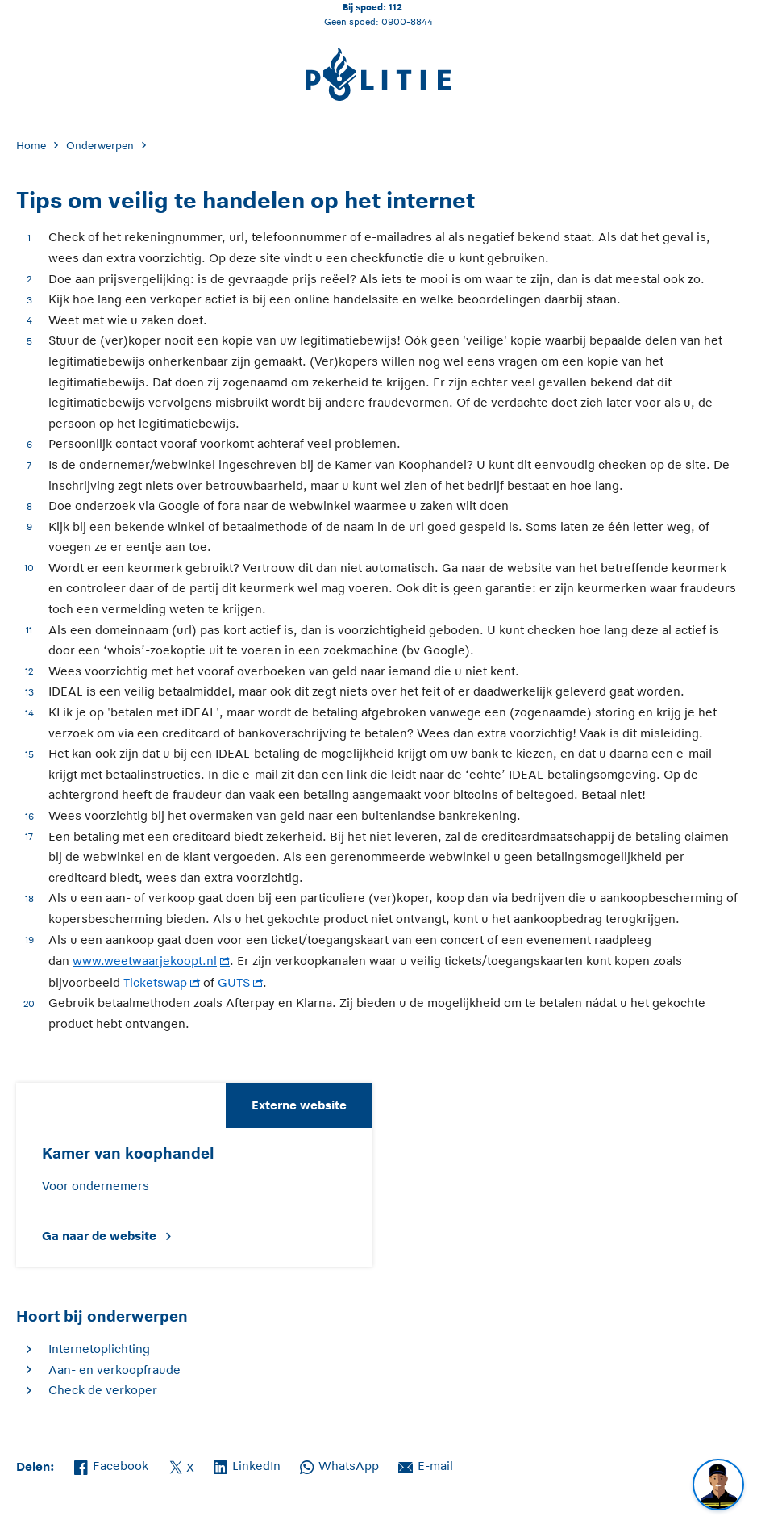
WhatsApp (339, 1464)
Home (31, 145)
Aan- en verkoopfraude (114, 1369)
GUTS (234, 982)
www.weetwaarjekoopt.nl (145, 960)
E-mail (425, 1464)
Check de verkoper (102, 1389)
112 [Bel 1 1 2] (395, 7)
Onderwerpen (100, 145)
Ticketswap (155, 982)
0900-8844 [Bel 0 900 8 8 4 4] (407, 21)
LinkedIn (247, 1464)
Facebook (111, 1464)
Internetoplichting (99, 1348)
